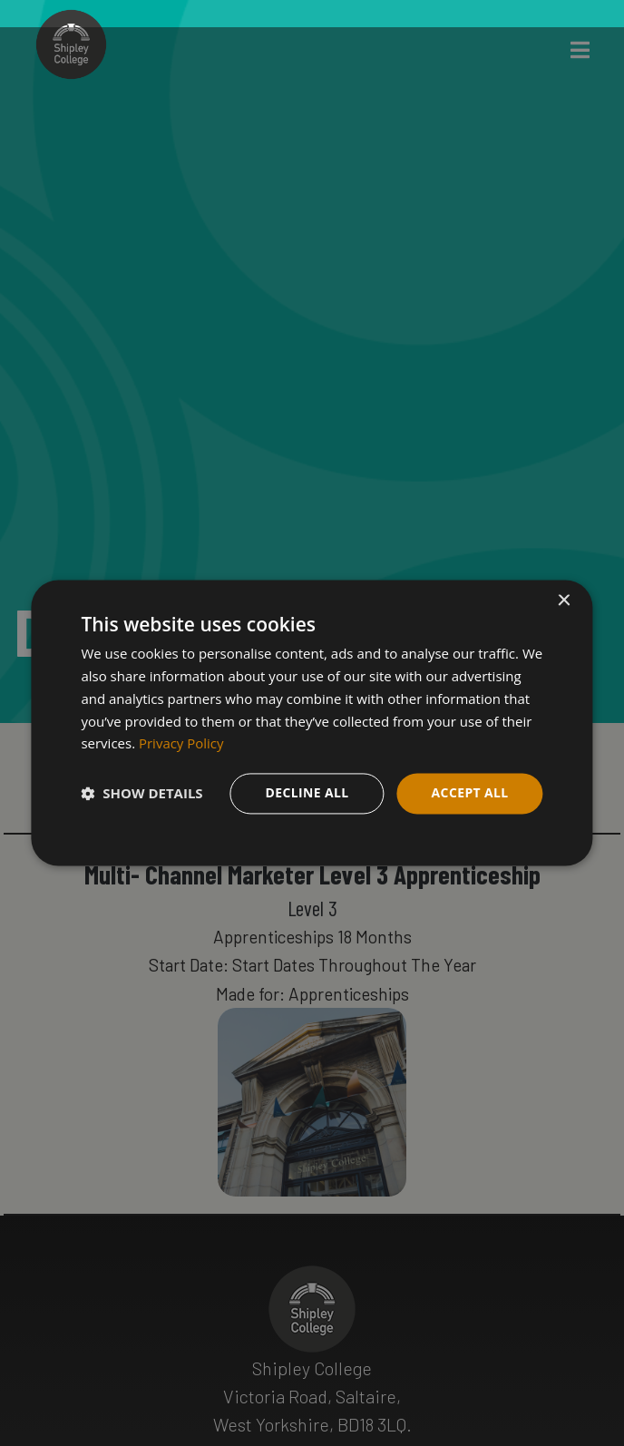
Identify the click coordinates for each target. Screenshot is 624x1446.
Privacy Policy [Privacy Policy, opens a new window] (181, 744)
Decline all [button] (306, 792)
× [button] (563, 601)
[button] (141, 794)
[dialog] (311, 722)
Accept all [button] (469, 792)
